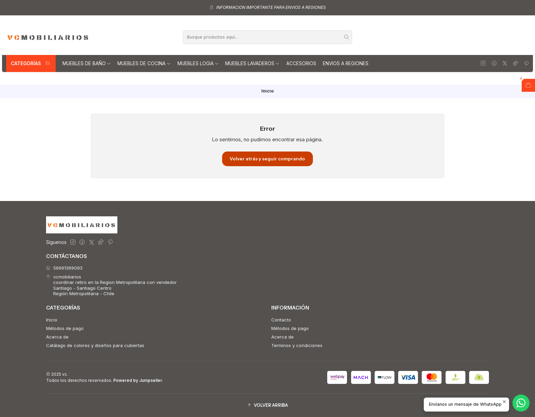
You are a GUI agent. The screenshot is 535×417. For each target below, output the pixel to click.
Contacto (281, 319)
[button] (267, 405)
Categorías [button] (31, 63)
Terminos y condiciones (296, 345)
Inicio (51, 319)
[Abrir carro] (528, 85)
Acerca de (57, 337)
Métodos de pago (65, 328)
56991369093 (64, 268)
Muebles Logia (198, 63)
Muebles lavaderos (252, 63)
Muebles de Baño (86, 63)
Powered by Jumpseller (137, 380)
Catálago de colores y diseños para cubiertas (95, 345)
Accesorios (301, 63)
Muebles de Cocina (144, 63)
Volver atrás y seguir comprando (267, 158)
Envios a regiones (345, 63)
